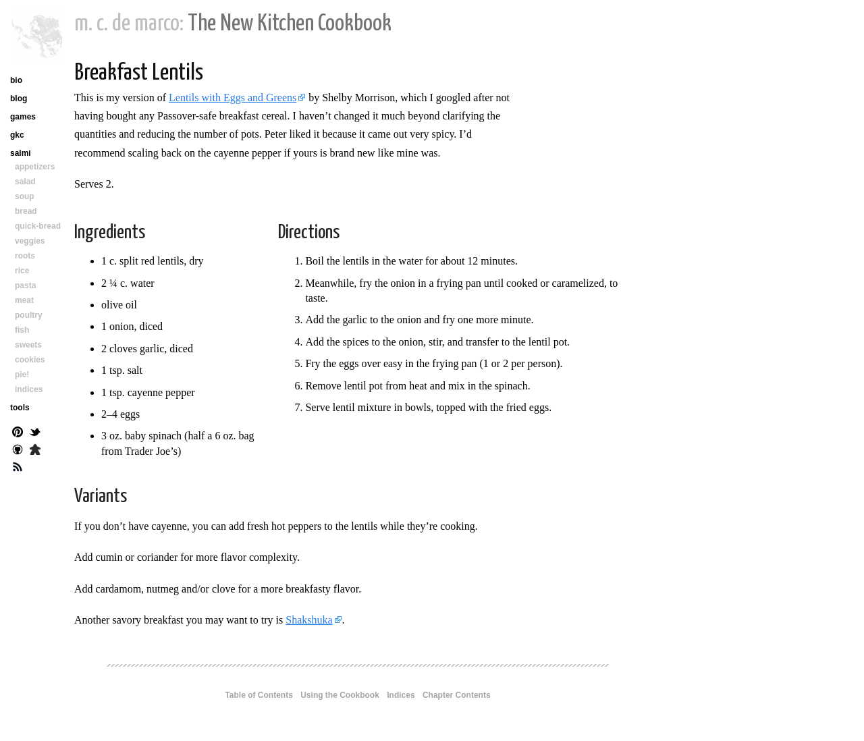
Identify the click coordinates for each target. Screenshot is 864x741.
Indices (400, 695)
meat (24, 300)
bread (26, 211)
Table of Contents (258, 695)
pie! (22, 374)
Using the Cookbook (339, 695)
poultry (29, 315)
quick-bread (38, 226)
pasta (25, 285)
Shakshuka (309, 620)
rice (22, 270)
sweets (28, 345)
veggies (30, 241)
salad (25, 181)
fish (22, 330)
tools (20, 407)
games (23, 116)
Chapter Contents (457, 695)
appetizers (35, 166)
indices (29, 389)
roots (25, 255)
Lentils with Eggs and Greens (232, 97)
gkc (17, 135)
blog (18, 98)
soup (24, 196)
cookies (30, 359)
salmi (20, 153)
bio (16, 80)
